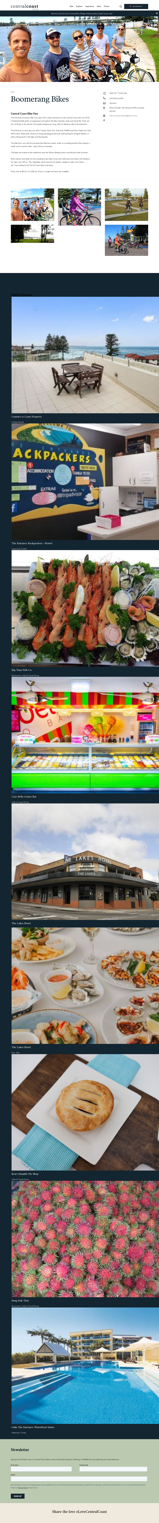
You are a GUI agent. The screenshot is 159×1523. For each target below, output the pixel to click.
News (99, 6)
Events (107, 6)
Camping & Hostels (19, 549)
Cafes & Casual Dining (30, 675)
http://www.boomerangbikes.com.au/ (123, 116)
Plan (71, 6)
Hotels (23, 1433)
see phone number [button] (116, 98)
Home (12, 92)
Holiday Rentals (18, 422)
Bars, (13, 1053)
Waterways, (16, 1433)
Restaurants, (16, 675)
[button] (157, 13)
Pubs (18, 1053)
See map (112, 111)
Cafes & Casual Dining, (20, 802)
